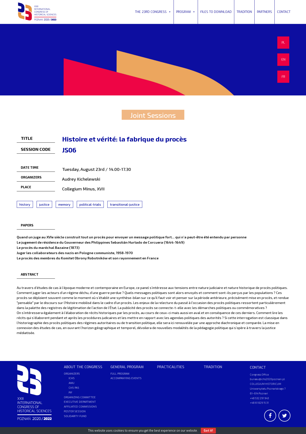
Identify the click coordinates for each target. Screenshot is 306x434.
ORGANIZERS (72, 374)
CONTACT (283, 12)
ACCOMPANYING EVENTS (126, 378)
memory (64, 204)
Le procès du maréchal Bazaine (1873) (48, 247)
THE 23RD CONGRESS (153, 12)
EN (283, 60)
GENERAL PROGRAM (127, 367)
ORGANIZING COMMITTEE (80, 397)
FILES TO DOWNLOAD (216, 12)
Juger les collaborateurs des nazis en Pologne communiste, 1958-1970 (75, 253)
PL (283, 43)
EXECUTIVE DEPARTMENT (80, 402)
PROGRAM (185, 12)
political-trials (90, 204)
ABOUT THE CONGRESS (83, 367)
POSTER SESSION (75, 411)
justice (44, 204)
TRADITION (244, 12)
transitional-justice (125, 204)
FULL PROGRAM (119, 374)
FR (283, 77)
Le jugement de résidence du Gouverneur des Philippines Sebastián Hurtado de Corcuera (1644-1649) (100, 242)
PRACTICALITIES (170, 367)
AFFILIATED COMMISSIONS (80, 406)
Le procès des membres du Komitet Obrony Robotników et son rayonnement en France (87, 258)
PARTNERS (264, 12)
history (24, 204)
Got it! (208, 431)
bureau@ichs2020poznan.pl (267, 379)
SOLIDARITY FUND (75, 416)
